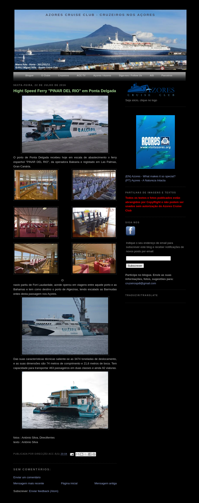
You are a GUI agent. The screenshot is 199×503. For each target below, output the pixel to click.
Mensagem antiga (106, 483)
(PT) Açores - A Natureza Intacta (145, 180)
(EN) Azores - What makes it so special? (150, 176)
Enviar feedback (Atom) (43, 491)
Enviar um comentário (26, 477)
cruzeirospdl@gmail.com (140, 283)
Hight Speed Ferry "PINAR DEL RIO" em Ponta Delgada (64, 91)
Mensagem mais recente (28, 483)
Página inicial (69, 483)
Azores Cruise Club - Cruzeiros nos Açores (100, 15)
